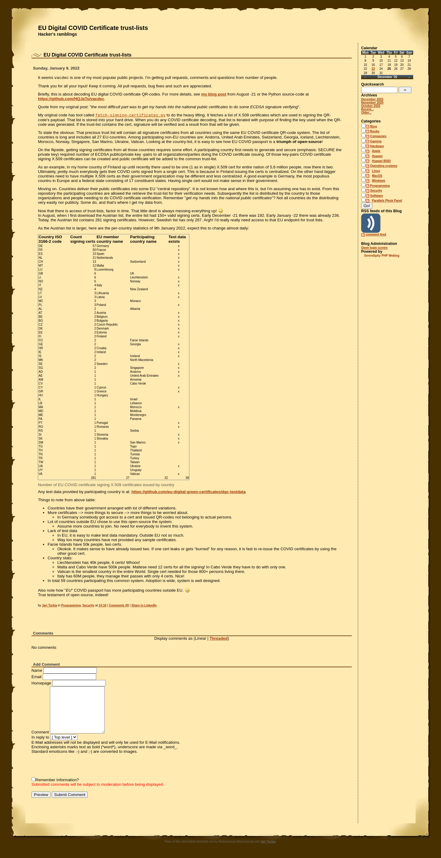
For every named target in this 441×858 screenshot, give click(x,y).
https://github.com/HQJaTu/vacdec (71, 99)
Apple (376, 151)
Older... (366, 112)
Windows (378, 180)
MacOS (377, 175)
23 (373, 68)
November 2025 (372, 102)
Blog (373, 126)
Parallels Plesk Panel (387, 200)
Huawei (377, 156)
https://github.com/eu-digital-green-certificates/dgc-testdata (188, 493)
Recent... (367, 109)
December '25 (387, 77)
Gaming (375, 141)
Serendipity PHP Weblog (381, 255)
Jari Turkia (49, 606)
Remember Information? (57, 781)
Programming (71, 606)
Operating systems (383, 165)
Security (88, 606)
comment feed (376, 234)
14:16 (102, 606)
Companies (378, 136)
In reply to (40, 738)
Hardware (377, 146)
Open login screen (374, 247)
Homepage (41, 684)
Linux (376, 171)
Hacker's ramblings (57, 34)
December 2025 (372, 99)
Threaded (219, 639)
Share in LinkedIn (144, 606)
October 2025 (370, 106)
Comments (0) (119, 606)
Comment (40, 733)
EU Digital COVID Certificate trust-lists (93, 27)
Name (36, 671)
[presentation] (77, 766)
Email (36, 678)
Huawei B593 (381, 161)
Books (375, 131)
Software (376, 195)
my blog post (213, 95)
